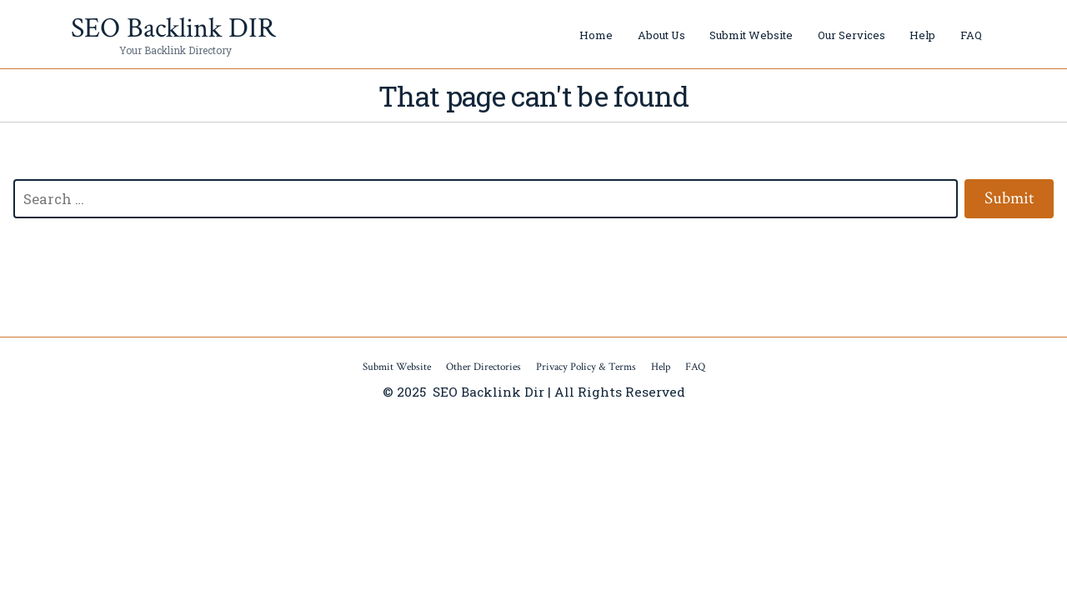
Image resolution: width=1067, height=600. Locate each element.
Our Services (851, 35)
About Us (661, 35)
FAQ (971, 35)
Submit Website (751, 35)
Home (596, 35)
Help (922, 35)
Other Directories (483, 367)
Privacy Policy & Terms (586, 367)
